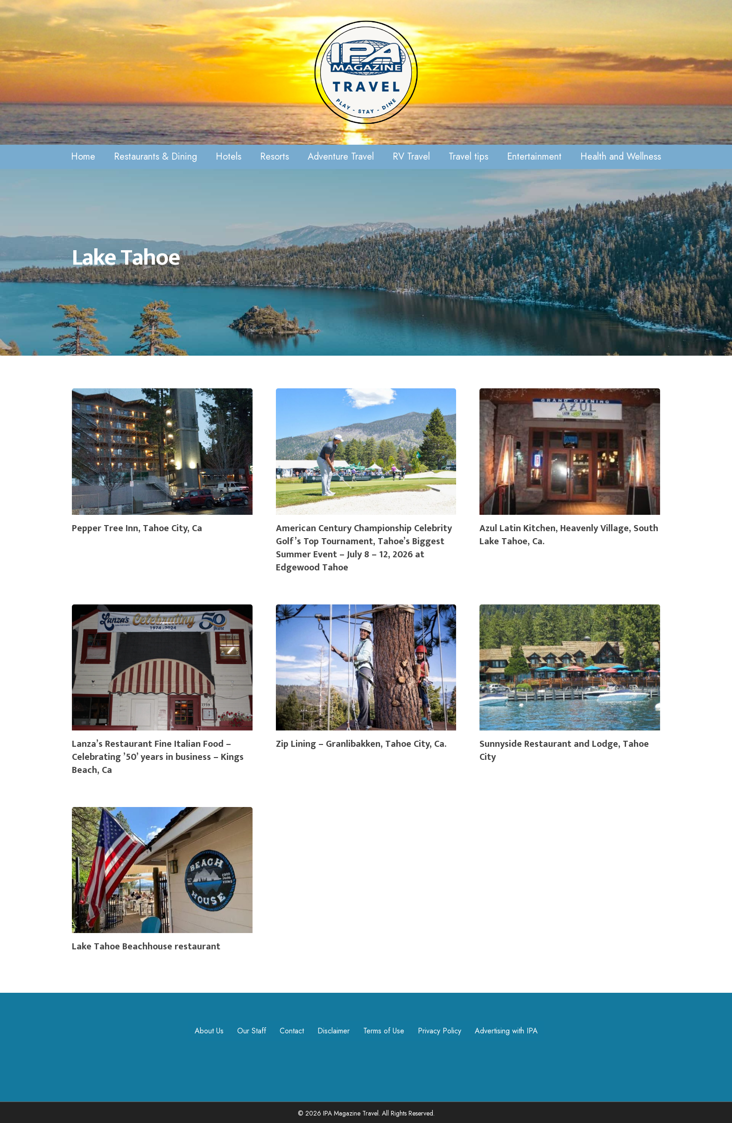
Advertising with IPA (506, 1030)
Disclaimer (333, 1030)
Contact (292, 1030)
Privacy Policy (439, 1030)
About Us (209, 1030)
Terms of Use (383, 1030)
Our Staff (251, 1030)
